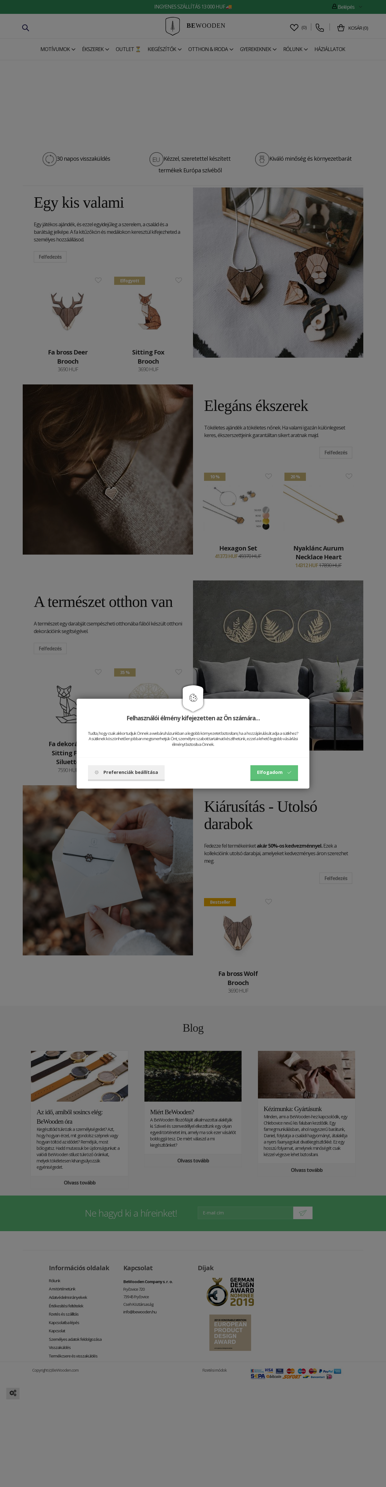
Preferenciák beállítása (126, 772)
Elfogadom (274, 772)
